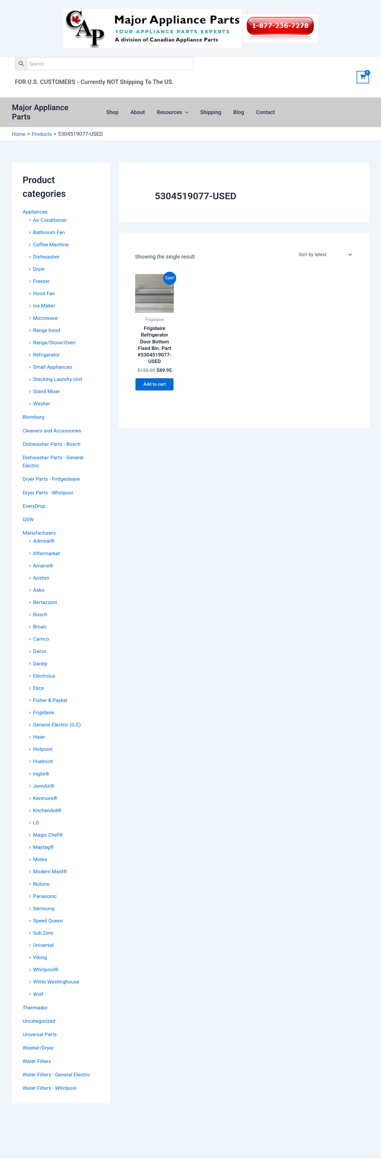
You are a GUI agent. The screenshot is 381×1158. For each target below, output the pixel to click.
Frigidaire (44, 699)
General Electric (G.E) (58, 711)
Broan (40, 614)
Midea (40, 844)
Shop (115, 109)
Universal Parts (41, 1016)
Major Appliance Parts (50, 109)
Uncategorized (40, 1003)
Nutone (41, 868)
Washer (42, 395)
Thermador (36, 990)
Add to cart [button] (155, 384)
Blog (237, 109)
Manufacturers (40, 522)
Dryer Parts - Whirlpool (49, 482)
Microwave (46, 310)
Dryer (39, 262)
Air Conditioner (50, 214)
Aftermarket (47, 542)
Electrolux (45, 663)
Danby (40, 651)
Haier (39, 723)
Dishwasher (47, 250)
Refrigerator (47, 346)
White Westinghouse (57, 964)
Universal (44, 928)
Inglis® (41, 759)
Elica (38, 675)
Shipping (210, 109)
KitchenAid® (48, 796)
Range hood (47, 322)
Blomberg (34, 408)
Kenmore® (46, 783)
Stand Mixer (47, 383)
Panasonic (45, 880)
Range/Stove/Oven (55, 334)
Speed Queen (49, 904)
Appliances (36, 206)
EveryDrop (35, 496)
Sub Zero (43, 916)
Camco (41, 627)
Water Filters (38, 1043)
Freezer (42, 274)
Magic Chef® (48, 820)
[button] (186, 110)
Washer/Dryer (39, 1029)
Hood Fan (44, 286)
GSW (28, 509)
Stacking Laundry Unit (59, 371)
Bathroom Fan (50, 226)
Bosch (40, 603)
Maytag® (44, 832)
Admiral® (44, 530)
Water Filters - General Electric (58, 1056)
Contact (262, 109)
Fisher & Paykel (51, 687)
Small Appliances (53, 359)
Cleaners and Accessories (53, 421)
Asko (39, 578)
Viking (40, 940)
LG (36, 807)
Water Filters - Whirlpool (51, 1069)
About (139, 109)
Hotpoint (43, 735)
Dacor (40, 639)
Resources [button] (173, 110)
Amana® (43, 554)
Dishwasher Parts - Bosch (53, 435)
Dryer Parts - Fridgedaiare (53, 469)
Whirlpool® (46, 952)
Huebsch (43, 747)
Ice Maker (44, 298)
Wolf (38, 976)
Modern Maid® (51, 856)
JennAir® (44, 771)
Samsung (44, 892)
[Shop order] (324, 249)
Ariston (41, 566)
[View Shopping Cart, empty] (363, 77)
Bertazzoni (45, 590)
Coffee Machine (52, 238)
